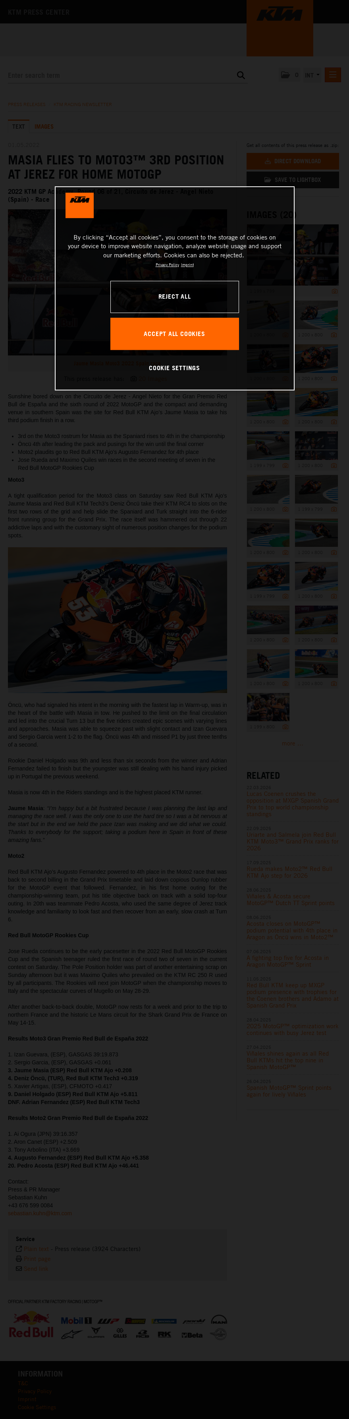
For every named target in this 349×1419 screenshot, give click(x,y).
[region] (175, 288)
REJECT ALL (174, 296)
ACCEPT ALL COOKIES (174, 334)
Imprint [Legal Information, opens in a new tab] (187, 264)
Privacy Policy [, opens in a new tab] (167, 264)
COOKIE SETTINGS (174, 368)
